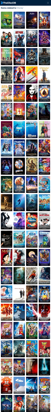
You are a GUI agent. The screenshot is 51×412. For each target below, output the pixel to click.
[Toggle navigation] (48, 2)
